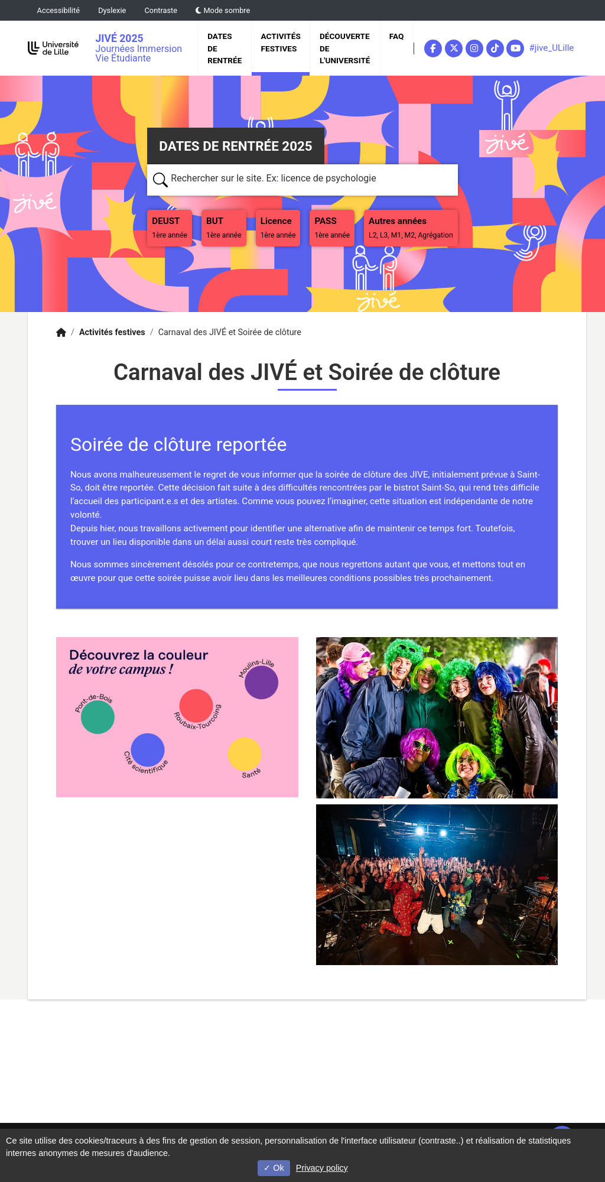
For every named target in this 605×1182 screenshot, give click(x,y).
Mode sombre (223, 10)
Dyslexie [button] (112, 10)
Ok (274, 1168)
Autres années (411, 227)
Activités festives (281, 42)
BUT (226, 226)
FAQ (396, 36)
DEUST (172, 226)
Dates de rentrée (224, 48)
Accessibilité (58, 10)
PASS (334, 226)
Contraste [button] (161, 10)
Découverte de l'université (345, 48)
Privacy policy (322, 1168)
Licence (278, 227)
